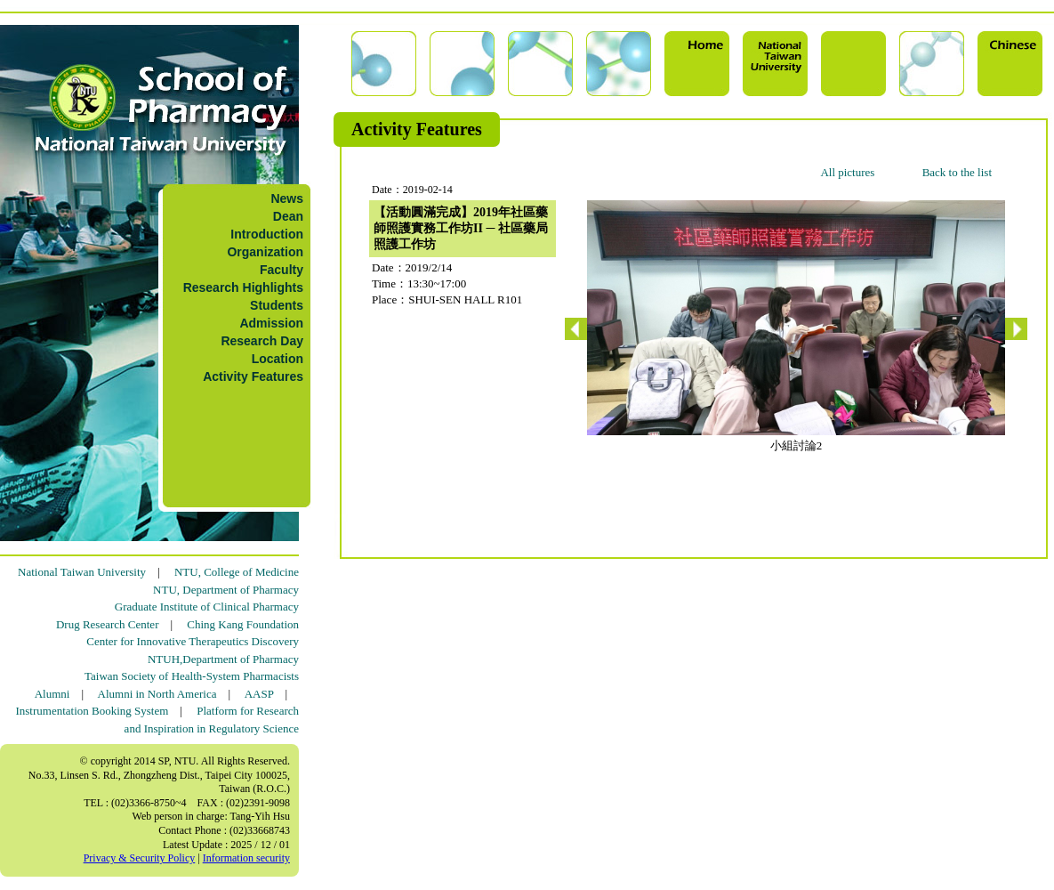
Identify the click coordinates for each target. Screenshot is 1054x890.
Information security (246, 858)
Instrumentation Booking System (91, 710)
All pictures (847, 172)
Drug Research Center (107, 624)
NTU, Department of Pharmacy (226, 589)
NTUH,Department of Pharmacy (223, 659)
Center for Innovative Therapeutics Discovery (192, 641)
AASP (259, 693)
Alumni (52, 693)
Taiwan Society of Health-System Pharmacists (191, 676)
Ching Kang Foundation (243, 624)
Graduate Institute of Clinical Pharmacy (207, 606)
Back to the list (957, 172)
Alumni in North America (157, 693)
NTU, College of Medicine (236, 571)
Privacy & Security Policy (140, 858)
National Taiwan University (82, 571)
